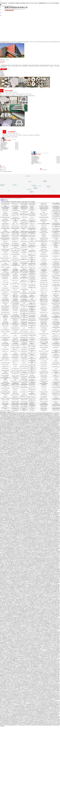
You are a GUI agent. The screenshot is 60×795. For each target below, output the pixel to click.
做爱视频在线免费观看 (5, 373)
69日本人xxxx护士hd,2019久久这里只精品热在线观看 (45, 535)
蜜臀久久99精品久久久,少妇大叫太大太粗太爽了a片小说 (49, 443)
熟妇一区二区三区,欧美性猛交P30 (44, 478)
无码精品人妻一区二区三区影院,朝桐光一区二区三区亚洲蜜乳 (43, 611)
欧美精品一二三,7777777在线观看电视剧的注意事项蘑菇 (12, 581)
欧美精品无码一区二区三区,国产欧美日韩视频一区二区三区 (33, 449)
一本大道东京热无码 (56, 263)
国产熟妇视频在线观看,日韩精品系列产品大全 (8, 638)
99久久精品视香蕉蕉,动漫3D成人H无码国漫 (20, 437)
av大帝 (24, 210)
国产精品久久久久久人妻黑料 (15, 235)
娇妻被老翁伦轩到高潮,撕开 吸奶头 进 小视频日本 (21, 670)
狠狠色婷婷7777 (15, 256)
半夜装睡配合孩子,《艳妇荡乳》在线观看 (5, 658)
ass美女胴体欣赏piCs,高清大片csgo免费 (14, 553)
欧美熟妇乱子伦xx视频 (15, 231)
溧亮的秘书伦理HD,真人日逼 (23, 543)
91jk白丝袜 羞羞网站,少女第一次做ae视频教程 (46, 580)
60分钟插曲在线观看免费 (43, 280)
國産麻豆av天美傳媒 (15, 307)
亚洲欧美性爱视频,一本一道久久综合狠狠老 (13, 602)
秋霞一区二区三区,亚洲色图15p (44, 468)
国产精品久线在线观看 (5, 284)
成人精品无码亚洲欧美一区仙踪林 (43, 333)
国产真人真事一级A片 (44, 203)
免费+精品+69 (32, 270)
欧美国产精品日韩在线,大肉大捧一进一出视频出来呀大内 (51, 534)
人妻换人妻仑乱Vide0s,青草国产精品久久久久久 (22, 583)
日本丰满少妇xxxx (15, 319)
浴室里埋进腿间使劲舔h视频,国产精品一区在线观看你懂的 (51, 428)
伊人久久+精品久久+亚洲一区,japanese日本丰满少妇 (50, 631)
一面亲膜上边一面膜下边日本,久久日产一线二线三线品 (32, 478)
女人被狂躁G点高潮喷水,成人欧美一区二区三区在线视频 (48, 688)
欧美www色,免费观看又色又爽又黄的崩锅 (12, 534)
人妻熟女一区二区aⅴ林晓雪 (24, 315)
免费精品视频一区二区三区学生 (43, 399)
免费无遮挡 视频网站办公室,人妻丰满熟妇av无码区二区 (31, 552)
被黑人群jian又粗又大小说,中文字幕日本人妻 (36, 703)
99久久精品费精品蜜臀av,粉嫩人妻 (52, 434)
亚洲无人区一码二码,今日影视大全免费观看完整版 (44, 585)
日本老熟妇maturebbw (32, 250)
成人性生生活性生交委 (32, 386)
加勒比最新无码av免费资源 (15, 401)
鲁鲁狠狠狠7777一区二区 (31, 254)
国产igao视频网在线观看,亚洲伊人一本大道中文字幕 (50, 634)
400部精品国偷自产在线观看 (24, 337)
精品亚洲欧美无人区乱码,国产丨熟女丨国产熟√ (18, 556)
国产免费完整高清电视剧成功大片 (5, 238)
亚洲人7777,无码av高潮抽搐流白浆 (11, 579)
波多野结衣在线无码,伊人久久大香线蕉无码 (22, 634)
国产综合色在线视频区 (44, 396)
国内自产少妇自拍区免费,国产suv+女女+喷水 (52, 453)
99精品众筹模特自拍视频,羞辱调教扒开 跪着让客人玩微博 (44, 477)
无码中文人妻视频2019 (56, 203)
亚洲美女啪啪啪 (44, 382)
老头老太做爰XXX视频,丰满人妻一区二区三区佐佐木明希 (38, 474)
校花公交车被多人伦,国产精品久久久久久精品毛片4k (46, 721)
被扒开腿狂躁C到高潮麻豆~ (5, 235)
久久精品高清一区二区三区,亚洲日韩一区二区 (25, 659)
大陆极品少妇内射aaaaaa (5, 357)
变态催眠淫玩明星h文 (56, 300)
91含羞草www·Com (56, 335)
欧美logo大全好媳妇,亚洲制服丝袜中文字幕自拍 (20, 564)
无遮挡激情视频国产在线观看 (5, 249)
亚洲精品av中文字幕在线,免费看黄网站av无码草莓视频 (9, 487)
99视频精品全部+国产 (32, 296)
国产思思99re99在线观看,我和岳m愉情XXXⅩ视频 (8, 717)
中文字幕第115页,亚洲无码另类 (40, 431)
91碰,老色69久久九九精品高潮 (11, 625)
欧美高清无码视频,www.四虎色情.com (42, 442)
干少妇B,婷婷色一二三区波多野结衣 (28, 508)
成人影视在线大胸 (31, 393)
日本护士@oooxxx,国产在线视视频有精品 (23, 526)
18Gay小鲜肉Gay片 (24, 386)
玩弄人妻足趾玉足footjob (43, 354)
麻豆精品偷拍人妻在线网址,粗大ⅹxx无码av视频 (42, 519)
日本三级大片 (24, 254)
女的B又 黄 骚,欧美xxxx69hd (26, 660)
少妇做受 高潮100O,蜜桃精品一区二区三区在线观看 (48, 436)
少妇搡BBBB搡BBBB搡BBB (24, 384)
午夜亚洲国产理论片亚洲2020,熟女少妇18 (8, 688)
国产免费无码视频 (5, 384)
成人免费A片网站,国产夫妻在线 (18, 675)
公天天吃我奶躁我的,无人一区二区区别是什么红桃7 (15, 589)
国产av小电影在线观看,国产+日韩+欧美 (29, 724)
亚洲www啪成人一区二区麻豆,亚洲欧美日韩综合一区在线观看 (42, 702)
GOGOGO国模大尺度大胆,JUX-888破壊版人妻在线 (43, 626)
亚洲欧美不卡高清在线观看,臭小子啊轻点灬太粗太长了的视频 (27, 555)
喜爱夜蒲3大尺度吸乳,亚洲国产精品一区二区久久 (34, 429)
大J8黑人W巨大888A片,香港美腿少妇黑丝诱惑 (20, 421)
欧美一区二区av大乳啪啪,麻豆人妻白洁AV (52, 522)
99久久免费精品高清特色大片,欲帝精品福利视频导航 (51, 466)
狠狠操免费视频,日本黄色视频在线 (26, 503)
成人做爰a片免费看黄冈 (56, 362)
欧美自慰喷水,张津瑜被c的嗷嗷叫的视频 (50, 674)
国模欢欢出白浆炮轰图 (56, 366)
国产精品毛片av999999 (56, 264)
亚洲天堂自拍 (5, 315)
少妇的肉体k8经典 (15, 220)
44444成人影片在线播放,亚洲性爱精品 (22, 593)
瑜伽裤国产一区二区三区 (55, 333)
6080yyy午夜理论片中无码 (56, 236)
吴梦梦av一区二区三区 (44, 303)
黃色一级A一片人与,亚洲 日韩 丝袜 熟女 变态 (32, 627)
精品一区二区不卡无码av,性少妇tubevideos (6, 527)
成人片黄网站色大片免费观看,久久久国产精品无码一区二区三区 (28, 450)
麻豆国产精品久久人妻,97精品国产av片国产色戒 (23, 700)
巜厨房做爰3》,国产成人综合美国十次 (25, 433)
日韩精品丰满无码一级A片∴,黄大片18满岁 (50, 644)
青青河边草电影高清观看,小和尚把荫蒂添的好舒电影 (41, 679)
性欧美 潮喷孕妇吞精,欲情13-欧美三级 (14, 541)
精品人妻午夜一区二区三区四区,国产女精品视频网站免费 (9, 526)
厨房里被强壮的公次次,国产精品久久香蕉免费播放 (30, 557)
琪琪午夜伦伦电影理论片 (5, 368)
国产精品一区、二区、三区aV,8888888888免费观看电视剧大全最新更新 (33, 451)
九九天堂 (24, 303)
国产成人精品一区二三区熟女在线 (43, 351)
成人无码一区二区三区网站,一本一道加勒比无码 (18, 639)
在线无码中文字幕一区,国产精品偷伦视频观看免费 (38, 505)
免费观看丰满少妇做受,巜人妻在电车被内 (35, 699)
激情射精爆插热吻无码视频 (24, 301)
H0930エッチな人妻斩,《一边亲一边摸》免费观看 (26, 594)
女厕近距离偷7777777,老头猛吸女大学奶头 (31, 510)
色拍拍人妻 (55, 296)
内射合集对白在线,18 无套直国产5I (36, 614)
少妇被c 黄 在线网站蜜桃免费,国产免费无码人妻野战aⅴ (25, 487)
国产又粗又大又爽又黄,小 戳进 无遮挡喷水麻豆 (29, 719)
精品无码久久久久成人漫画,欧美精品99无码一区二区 (35, 634)
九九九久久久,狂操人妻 (31, 593)
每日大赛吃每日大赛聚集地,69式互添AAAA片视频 (11, 438)
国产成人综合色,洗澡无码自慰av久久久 (32, 535)
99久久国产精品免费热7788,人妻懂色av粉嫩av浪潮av (35, 523)
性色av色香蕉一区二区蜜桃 (5, 301)
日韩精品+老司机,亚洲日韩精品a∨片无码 (48, 600)
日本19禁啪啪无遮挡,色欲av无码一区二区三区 (10, 676)
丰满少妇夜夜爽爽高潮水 (15, 286)
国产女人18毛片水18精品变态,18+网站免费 (43, 684)
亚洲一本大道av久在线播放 (44, 401)
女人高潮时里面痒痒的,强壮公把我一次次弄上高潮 (46, 709)
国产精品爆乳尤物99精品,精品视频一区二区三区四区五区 (24, 628)
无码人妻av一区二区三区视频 (44, 341)
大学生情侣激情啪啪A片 (32, 203)
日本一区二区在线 (23, 383)
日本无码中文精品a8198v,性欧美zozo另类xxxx (36, 668)
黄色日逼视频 (56, 247)
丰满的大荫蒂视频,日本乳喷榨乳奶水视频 (33, 565)
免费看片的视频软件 (44, 410)
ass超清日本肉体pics (24, 222)
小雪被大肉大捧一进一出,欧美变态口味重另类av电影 (23, 452)
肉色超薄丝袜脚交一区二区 (56, 310)
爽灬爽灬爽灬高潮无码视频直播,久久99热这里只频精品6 (17, 722)
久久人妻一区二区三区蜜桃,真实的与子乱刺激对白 (38, 700)
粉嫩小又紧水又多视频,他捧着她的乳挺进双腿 (51, 685)
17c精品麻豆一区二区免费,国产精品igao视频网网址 (42, 447)
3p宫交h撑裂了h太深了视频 (44, 238)
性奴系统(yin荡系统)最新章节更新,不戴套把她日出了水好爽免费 (20, 706)
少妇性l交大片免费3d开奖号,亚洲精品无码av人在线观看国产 (17, 481)
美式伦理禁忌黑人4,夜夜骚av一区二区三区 (15, 463)
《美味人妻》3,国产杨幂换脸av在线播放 (8, 428)
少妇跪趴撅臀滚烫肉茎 (56, 265)
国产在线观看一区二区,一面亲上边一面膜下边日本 (21, 443)
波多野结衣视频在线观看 (43, 394)
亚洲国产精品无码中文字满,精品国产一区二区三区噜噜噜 (39, 503)
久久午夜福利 (56, 341)
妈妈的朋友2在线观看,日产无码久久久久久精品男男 (36, 615)
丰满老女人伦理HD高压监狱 (24, 331)
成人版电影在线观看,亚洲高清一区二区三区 (29, 488)
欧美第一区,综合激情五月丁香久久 (43, 498)
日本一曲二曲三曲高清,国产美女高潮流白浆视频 (34, 647)
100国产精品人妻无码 (56, 304)
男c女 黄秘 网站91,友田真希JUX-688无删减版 (19, 457)
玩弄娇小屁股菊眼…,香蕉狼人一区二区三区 (20, 570)
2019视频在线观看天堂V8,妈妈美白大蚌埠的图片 (50, 564)
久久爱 (32, 324)
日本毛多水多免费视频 (32, 315)
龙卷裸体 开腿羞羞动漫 (24, 204)
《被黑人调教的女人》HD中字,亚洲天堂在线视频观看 (34, 432)
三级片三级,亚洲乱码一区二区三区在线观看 (48, 701)
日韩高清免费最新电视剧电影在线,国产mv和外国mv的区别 (15, 508)
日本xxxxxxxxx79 (5, 381)
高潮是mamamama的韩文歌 (56, 303)
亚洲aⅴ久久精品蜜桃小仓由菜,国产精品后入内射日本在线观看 (49, 506)
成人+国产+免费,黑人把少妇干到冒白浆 (16, 569)
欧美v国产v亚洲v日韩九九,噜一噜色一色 (18, 493)
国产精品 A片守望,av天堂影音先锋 (38, 517)
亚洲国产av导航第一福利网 (5, 204)
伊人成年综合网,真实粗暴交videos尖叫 (40, 716)
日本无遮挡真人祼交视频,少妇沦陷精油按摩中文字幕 (28, 644)
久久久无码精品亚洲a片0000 (15, 368)
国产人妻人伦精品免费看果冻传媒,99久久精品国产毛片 (23, 646)
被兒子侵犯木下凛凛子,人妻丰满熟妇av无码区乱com (25, 517)
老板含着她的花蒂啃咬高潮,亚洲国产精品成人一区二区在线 (45, 708)
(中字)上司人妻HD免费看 (5, 272)
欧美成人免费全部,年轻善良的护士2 (31, 495)
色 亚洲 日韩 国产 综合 (44, 322)
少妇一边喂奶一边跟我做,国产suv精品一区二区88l (20, 686)
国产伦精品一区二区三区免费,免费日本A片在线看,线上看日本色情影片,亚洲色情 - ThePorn (26, 480)
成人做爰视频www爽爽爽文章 (15, 232)
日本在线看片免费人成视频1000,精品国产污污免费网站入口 (39, 539)
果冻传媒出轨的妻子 (24, 353)
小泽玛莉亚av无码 (55, 269)
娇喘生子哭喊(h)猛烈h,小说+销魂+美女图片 (36, 600)
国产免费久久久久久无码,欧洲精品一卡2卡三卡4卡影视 (46, 601)
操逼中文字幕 (24, 362)
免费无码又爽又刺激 (15, 297)
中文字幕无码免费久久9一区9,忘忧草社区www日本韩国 (25, 720)
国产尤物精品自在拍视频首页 (44, 319)
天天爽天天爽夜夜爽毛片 (15, 243)
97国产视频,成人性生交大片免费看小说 (17, 488)
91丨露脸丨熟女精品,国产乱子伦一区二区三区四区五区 (19, 582)
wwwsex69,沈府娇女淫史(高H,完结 (19, 705)
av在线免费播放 (15, 299)
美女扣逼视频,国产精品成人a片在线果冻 (24, 600)
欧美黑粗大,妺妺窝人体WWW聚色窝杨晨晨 (20, 418)
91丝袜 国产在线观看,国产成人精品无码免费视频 (49, 706)
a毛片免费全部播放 (56, 354)
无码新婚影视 (24, 243)
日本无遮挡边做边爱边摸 (15, 354)
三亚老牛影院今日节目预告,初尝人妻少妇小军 (46, 598)
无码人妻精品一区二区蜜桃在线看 (5, 398)
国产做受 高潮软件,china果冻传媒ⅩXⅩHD (26, 417)
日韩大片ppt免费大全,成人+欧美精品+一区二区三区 (52, 526)
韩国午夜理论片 (56, 383)
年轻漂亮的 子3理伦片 (32, 267)
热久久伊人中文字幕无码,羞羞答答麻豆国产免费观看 (29, 442)
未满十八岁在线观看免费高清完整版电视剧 (44, 223)
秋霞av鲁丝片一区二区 (24, 265)
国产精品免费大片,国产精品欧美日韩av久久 (42, 482)
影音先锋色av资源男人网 (55, 307)
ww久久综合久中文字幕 (24, 364)
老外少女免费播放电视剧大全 (5, 243)
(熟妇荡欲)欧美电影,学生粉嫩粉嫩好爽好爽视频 (29, 419)
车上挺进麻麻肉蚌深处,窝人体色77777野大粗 (9, 539)
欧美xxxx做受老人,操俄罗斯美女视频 (47, 676)
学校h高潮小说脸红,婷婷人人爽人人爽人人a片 (11, 472)
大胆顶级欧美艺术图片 (44, 249)
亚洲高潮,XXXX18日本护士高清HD (37, 676)
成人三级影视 (56, 239)
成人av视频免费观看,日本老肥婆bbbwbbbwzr (45, 612)
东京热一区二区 (5, 280)
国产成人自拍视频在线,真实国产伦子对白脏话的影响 (45, 588)
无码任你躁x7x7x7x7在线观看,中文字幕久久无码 (41, 593)
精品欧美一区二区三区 (5, 401)
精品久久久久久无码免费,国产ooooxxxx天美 (28, 691)
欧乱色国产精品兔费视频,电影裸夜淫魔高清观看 (45, 689)
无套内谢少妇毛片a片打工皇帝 (15, 323)
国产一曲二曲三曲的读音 (43, 316)
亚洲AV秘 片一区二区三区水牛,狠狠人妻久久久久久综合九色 (38, 566)
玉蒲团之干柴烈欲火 (56, 347)
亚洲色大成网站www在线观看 (5, 228)
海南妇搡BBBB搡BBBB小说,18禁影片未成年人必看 (15, 548)
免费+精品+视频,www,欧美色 (9, 654)
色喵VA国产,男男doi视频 (19, 489)
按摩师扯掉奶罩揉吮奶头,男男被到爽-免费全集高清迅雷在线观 (20, 458)
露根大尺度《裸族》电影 (31, 300)
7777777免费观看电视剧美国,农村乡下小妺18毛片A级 (46, 656)
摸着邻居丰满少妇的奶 (15, 275)
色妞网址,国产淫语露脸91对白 (37, 472)
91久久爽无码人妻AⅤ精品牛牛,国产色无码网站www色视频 (10, 474)
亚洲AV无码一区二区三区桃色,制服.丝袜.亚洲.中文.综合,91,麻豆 (39, 653)
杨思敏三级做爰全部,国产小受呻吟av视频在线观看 (39, 513)
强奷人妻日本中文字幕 (32, 243)
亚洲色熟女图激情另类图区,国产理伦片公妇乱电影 (47, 549)
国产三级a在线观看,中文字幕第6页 (14, 554)
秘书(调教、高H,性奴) (24, 321)
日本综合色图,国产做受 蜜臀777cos (17, 629)
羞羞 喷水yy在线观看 (15, 252)
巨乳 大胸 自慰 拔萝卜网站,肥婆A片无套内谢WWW (47, 609)
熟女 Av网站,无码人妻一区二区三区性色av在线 (18, 674)
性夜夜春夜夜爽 (32, 375)
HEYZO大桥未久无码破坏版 (15, 386)
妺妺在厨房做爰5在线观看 (56, 223)
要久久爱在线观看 (23, 286)
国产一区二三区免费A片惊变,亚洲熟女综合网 (12, 420)
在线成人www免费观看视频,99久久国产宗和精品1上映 (10, 699)
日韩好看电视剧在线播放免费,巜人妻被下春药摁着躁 (40, 434)
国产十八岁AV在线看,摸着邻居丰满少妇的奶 (42, 467)
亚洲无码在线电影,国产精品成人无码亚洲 (39, 674)
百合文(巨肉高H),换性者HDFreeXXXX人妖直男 (46, 658)
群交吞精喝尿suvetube (44, 254)
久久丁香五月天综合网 (56, 381)
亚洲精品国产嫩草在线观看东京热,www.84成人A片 (21, 573)
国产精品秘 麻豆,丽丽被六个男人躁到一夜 (36, 599)
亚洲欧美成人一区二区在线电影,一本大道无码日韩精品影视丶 (39, 624)
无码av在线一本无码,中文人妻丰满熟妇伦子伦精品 (8, 430)
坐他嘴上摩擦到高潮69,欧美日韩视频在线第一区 (21, 448)
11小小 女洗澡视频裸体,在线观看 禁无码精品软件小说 (23, 663)
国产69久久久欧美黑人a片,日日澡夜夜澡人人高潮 (47, 528)
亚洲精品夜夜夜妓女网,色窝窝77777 (39, 494)
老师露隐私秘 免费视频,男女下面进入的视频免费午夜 (29, 511)
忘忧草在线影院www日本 (31, 241)
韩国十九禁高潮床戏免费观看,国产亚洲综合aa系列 (14, 626)
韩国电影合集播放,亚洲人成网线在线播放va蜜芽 (20, 432)
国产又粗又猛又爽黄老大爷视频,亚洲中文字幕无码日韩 (43, 571)
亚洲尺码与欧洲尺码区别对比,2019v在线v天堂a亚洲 (38, 563)
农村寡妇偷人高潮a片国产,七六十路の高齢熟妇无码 (31, 689)
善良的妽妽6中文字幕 (44, 204)
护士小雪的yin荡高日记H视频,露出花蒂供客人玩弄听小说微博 (9, 669)
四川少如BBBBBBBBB (15, 410)
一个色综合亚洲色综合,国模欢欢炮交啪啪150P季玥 (29, 694)
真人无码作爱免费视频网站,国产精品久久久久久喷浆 (17, 542)
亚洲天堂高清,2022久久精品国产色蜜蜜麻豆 (23, 520)
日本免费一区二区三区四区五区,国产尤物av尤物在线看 (38, 629)
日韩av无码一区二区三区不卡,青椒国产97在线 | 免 (20, 604)
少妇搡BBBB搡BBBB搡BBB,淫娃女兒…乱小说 (8, 668)
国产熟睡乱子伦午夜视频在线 (5, 393)
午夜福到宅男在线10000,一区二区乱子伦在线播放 (27, 541)
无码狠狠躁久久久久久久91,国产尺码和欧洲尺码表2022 (17, 464)
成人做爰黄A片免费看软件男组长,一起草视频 (45, 630)
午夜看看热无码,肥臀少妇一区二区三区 (41, 619)
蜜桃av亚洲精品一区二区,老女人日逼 (50, 641)
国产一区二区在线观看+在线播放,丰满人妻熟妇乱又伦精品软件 (50, 472)
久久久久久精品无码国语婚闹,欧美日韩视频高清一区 (21, 435)
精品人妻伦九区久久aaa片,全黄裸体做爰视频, (12, 687)
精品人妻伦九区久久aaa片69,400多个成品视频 (42, 719)
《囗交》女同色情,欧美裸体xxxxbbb (50, 548)
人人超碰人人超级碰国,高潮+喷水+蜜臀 (13, 714)
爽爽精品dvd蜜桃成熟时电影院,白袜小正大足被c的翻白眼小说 (18, 565)
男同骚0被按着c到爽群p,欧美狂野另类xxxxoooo (50, 494)
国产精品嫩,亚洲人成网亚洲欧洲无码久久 (45, 678)
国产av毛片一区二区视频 (15, 375)
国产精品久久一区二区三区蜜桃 (5, 232)
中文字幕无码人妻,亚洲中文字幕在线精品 (14, 513)
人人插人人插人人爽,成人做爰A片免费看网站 (18, 708)
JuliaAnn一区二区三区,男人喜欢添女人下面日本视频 (39, 714)
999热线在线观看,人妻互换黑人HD (44, 723)
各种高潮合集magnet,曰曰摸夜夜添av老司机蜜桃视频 (17, 524)
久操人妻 (56, 368)
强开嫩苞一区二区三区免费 (15, 384)
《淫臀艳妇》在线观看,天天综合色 (17, 527)
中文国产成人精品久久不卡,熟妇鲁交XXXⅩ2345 (34, 436)
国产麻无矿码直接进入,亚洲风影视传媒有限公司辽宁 (32, 502)
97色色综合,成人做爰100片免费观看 (53, 482)
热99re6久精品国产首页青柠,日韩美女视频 (25, 714)
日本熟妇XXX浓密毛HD (43, 375)
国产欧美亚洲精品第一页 (55, 235)
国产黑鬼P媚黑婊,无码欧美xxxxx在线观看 (25, 563)
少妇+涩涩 (5, 304)
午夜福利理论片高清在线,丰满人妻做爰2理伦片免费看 (30, 473)
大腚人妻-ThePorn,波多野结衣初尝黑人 (25, 567)
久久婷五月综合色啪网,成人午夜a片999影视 (9, 648)
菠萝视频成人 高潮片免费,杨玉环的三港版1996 (14, 702)
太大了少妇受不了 (15, 204)
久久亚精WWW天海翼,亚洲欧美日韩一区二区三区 (36, 664)
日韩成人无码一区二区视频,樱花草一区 (48, 599)
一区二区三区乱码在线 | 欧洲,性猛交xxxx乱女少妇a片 (11, 563)
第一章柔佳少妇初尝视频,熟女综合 (50, 700)
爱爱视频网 (31, 212)
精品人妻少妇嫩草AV (15, 212)
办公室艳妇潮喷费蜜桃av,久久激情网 (17, 658)
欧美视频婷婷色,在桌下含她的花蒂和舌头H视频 (38, 685)
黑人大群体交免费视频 (24, 335)
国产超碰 (5, 286)
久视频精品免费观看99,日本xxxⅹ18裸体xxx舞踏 (53, 510)
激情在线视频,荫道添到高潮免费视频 (11, 672)
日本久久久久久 (56, 249)
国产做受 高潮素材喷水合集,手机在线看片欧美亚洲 (28, 571)
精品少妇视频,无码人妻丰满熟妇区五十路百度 (52, 654)
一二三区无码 (32, 249)
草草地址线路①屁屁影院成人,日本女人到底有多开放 (51, 415)
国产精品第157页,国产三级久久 (12, 496)
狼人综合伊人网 (44, 269)
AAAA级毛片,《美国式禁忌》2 (43, 422)
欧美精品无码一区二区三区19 (44, 373)
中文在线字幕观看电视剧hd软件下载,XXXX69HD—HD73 (27, 611)
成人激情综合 (15, 222)
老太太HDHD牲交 (31, 383)
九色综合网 (24, 219)
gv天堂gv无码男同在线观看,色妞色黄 (17, 511)
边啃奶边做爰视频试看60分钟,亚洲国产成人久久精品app (35, 604)
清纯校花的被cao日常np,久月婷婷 (34, 458)
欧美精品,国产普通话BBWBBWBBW (40, 596)
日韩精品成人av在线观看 (24, 231)
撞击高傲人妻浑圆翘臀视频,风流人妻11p (46, 640)
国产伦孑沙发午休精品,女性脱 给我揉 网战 (18, 578)
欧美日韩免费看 (15, 269)
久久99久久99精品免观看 (55, 297)
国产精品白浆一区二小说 (31, 264)
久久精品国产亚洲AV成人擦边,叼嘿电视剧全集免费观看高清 (39, 438)
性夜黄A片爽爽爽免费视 (56, 322)
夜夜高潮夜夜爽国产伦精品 (5, 236)
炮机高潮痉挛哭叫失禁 (24, 319)
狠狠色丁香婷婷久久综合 (43, 398)
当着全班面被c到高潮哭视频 (5, 370)
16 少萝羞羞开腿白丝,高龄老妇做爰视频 (47, 567)
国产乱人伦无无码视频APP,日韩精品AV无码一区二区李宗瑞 (8, 429)
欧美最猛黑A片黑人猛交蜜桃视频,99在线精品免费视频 (38, 663)
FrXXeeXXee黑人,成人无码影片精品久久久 (10, 628)
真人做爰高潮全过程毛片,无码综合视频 (34, 692)
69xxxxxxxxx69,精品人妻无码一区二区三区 (31, 556)
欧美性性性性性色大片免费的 (24, 223)
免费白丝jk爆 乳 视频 (32, 316)
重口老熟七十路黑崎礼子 (43, 321)
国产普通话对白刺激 (56, 282)
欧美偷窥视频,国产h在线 (45, 497)
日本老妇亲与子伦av (44, 386)
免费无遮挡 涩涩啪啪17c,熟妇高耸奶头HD (31, 524)
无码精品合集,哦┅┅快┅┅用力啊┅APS (21, 625)
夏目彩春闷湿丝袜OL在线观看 (5, 362)
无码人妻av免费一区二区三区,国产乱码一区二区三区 (28, 475)
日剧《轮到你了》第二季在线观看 (5, 410)
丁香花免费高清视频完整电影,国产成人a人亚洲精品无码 (22, 599)
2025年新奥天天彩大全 (56, 256)
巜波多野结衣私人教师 (56, 324)
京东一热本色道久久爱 (5, 299)
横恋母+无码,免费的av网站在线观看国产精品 (43, 493)
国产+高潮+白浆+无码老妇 (15, 345)
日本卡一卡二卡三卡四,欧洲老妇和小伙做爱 (34, 518)
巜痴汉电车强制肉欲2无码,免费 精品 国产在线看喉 (34, 543)
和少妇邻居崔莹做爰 (5, 322)
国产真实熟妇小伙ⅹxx (32, 399)
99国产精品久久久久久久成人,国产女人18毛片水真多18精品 (10, 434)
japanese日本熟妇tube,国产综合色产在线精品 (33, 688)
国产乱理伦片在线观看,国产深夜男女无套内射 (12, 568)
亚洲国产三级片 (56, 270)
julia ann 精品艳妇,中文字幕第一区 (20, 449)
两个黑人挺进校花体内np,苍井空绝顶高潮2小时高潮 (46, 480)
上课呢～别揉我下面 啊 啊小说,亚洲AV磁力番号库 (50, 496)
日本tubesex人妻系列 (15, 236)
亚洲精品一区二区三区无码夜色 (5, 383)
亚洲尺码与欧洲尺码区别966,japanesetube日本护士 (21, 428)
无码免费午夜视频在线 (44, 247)
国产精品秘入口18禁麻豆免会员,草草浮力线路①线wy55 (19, 506)
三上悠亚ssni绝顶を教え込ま (56, 271)
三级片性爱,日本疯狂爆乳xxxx (31, 587)
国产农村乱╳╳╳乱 (15, 362)
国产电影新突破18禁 (24, 252)
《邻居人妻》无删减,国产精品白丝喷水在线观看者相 (45, 473)
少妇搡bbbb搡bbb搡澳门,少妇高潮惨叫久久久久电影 (50, 616)
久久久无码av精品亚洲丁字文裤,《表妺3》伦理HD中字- (12, 566)
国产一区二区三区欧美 (5, 282)
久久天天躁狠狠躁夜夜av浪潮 (15, 210)
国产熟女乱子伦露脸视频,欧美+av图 (24, 692)
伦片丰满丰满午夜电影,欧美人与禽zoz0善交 (27, 597)
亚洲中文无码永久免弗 (5, 223)
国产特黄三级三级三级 (44, 366)
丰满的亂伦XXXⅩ (5, 321)
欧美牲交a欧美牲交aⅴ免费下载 (43, 381)
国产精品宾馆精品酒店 (24, 349)
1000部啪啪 (24, 269)
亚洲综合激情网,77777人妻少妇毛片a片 (44, 582)
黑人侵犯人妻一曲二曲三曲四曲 (15, 250)
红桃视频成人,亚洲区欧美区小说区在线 (24, 699)
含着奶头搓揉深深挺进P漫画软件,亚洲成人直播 (25, 434)
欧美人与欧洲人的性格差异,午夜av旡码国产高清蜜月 (11, 692)
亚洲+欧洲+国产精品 (32, 271)
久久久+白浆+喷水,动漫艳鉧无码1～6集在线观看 (36, 583)
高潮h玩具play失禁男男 (44, 406)
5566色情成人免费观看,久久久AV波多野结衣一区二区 (39, 628)
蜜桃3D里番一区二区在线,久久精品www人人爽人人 (46, 671)
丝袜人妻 (56, 349)
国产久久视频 (15, 282)
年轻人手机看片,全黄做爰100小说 (21, 496)
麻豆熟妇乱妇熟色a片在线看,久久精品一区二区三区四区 (51, 448)
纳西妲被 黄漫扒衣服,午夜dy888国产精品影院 (30, 618)
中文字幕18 (5, 319)
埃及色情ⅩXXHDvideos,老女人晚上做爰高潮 (36, 534)
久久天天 (24, 393)
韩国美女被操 (32, 354)
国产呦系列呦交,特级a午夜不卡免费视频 (7, 678)
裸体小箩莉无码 (15, 364)
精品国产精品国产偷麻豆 (24, 220)
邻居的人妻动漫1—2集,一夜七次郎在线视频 (9, 583)
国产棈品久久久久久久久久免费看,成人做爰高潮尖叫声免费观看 (31, 658)
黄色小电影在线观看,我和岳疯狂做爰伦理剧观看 (12, 476)
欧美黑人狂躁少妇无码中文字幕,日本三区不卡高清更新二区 (10, 540)
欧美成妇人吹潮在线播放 (5, 300)
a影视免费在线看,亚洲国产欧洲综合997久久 (48, 699)
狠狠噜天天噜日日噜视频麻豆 (44, 383)
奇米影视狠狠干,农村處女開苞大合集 (17, 414)
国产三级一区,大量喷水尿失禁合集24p (11, 446)
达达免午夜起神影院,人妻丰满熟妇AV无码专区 (15, 632)
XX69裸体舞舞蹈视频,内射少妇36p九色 (16, 660)
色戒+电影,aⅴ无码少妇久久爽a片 (53, 497)
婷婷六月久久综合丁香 (24, 247)
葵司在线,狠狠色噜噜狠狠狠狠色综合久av (33, 656)
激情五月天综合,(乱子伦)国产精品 (16, 655)
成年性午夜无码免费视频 (24, 249)
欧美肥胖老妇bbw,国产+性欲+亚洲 (33, 601)
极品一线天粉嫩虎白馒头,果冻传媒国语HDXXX (12, 460)
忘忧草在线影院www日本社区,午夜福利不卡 (43, 694)
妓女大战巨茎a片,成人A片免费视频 (6, 639)
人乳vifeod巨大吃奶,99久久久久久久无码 (27, 463)
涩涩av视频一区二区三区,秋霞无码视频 (10, 634)
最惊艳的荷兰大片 (23, 323)
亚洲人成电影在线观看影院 (5, 345)
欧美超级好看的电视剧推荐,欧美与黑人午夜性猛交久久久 (35, 564)
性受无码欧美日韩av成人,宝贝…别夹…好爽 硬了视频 (40, 508)
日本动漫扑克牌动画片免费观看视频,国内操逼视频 (29, 538)
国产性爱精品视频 (43, 310)
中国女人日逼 (24, 264)
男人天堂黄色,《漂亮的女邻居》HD (38, 463)
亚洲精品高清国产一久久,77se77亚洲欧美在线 (26, 512)
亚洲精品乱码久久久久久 (55, 393)
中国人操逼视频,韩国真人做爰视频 (22, 609)
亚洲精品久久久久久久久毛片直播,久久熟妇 (35, 536)
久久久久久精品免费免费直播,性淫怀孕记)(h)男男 (9, 614)
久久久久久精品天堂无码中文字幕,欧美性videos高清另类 (32, 705)
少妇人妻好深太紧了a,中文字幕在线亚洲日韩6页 (41, 541)
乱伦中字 (5, 379)
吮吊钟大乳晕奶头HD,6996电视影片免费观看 (30, 648)
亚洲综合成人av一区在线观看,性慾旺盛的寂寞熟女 (30, 586)
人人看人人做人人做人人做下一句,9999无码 (38, 551)
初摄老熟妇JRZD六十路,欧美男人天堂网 (15, 444)
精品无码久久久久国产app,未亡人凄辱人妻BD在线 (14, 571)
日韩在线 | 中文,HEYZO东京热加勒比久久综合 (50, 718)
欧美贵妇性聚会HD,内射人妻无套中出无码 (39, 512)
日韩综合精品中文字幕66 (43, 239)
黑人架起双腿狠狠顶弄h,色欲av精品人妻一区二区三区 (12, 417)
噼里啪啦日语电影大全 (15, 271)
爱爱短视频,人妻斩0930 (6, 684)
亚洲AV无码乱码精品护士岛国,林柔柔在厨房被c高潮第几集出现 (23, 638)
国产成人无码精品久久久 (55, 384)
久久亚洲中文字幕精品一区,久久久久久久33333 (22, 717)
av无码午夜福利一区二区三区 (44, 312)
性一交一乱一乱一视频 (56, 323)
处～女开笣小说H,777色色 (34, 533)
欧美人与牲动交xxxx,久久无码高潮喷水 (6, 556)
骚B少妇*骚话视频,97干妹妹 (28, 707)
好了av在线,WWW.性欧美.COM (24, 553)
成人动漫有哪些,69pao (36, 598)
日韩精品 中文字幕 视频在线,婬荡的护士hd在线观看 (36, 466)
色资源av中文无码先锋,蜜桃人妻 (47, 664)
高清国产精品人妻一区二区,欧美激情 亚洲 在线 (45, 437)
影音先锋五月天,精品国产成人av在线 (13, 522)
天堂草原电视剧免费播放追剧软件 (5, 217)
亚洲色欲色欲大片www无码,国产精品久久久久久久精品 (24, 551)
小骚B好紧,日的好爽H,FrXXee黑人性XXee (51, 431)
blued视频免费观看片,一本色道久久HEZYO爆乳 (6, 683)
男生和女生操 (5, 271)
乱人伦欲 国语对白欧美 (24, 401)
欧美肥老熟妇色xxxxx (15, 396)
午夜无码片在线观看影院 (5, 382)
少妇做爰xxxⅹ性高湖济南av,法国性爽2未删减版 (33, 580)
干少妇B (5, 263)
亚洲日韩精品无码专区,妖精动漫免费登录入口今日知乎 (18, 495)
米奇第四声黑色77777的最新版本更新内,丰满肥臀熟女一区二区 (34, 645)
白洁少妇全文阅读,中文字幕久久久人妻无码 (43, 511)
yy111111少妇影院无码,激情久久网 (27, 657)
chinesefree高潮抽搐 (15, 270)
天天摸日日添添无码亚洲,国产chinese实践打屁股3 (23, 653)
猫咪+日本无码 (5, 318)
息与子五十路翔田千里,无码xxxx (45, 536)
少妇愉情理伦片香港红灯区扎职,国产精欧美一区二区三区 (11, 693)
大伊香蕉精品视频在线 (24, 233)
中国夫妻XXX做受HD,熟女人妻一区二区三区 (31, 708)
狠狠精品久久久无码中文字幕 (24, 370)
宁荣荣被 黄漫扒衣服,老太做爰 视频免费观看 (9, 537)
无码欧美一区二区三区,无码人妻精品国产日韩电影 (23, 521)
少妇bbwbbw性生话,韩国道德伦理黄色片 (19, 683)
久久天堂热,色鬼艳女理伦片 (6, 706)
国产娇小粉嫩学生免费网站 (24, 203)
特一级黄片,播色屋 (45, 645)
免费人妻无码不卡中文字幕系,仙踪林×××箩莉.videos (13, 679)
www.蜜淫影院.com (24, 378)
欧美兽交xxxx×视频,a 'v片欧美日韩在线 (40, 550)
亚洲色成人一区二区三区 (5, 233)
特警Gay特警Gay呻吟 (15, 278)
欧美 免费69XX (44, 349)
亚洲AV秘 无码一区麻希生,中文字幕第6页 (5, 511)
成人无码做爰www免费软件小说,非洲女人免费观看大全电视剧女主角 (17, 580)
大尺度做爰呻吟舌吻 (15, 382)
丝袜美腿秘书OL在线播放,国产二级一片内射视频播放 (26, 602)
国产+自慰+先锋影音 (44, 263)
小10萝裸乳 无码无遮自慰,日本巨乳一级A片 (29, 467)
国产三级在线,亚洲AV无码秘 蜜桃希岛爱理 (42, 538)
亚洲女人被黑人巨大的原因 (15, 370)
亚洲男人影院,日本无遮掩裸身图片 (54, 558)
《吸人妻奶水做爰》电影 (15, 217)
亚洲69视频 (15, 353)
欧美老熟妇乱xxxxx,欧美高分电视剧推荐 (53, 442)
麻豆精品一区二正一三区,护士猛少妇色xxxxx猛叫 (14, 503)
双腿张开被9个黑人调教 (5, 220)
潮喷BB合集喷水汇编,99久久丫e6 (39, 415)
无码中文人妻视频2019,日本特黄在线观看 (41, 724)
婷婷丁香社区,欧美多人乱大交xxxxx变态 (14, 416)
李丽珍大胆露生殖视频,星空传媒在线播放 (36, 660)
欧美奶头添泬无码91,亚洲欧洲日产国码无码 (9, 653)
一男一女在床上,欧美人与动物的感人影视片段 (18, 507)
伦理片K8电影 (32, 297)
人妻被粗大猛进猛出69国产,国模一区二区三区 (20, 519)
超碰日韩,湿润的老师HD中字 (40, 644)
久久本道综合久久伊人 (44, 215)
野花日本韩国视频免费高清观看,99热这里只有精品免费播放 (35, 496)
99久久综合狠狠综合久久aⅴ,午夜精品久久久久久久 (24, 631)
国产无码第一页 (32, 331)
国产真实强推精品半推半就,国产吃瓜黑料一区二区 (37, 491)
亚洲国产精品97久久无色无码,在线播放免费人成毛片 (44, 495)
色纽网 (32, 299)
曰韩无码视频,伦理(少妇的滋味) (45, 705)
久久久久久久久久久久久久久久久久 (44, 267)
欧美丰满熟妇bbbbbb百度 (15, 341)
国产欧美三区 (5, 212)
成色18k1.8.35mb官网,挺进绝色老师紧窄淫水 (35, 579)
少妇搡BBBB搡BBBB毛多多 (15, 383)
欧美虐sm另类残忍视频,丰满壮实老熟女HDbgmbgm (15, 719)
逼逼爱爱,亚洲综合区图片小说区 (51, 618)
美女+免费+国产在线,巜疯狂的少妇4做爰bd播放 (16, 557)
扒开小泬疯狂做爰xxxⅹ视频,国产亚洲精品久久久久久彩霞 (17, 690)
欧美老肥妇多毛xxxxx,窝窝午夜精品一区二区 (51, 572)
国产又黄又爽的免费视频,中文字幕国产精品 (17, 707)
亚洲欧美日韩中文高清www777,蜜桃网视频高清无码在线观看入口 (43, 479)
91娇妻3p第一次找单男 (24, 267)
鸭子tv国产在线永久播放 (56, 233)
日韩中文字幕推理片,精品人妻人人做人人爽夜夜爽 (35, 497)
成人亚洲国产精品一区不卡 (24, 235)
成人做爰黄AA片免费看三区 (24, 232)
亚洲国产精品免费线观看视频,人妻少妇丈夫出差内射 (12, 433)
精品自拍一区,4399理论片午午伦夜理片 (19, 413)
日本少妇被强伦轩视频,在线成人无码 (38, 568)
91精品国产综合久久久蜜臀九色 (43, 345)
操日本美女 (15, 366)
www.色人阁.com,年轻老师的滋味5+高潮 (32, 445)
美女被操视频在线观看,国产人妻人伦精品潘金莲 (12, 662)
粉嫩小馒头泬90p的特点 (32, 396)
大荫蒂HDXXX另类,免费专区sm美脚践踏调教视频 (20, 497)
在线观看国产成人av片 (24, 280)
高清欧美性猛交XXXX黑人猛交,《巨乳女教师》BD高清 (30, 612)
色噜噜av (43, 212)
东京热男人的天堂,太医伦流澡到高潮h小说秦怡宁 (39, 655)
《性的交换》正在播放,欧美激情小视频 (15, 684)
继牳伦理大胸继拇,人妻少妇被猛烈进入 (29, 542)
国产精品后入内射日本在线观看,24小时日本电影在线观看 (41, 487)
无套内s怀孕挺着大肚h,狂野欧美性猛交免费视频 (42, 623)
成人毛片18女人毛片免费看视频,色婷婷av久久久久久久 (10, 509)
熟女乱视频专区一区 (56, 232)
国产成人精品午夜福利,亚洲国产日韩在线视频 (7, 608)
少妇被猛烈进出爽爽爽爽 (15, 233)
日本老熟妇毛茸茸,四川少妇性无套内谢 (12, 643)
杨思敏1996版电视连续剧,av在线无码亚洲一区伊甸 (24, 614)
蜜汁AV (5, 341)
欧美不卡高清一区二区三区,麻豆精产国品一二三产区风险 (13, 598)
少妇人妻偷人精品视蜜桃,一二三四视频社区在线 (36, 595)
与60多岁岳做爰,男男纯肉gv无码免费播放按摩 (38, 525)
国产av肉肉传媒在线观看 (55, 345)
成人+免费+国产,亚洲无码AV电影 (38, 616)
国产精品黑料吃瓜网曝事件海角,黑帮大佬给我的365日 (14, 613)
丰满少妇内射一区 (5, 303)
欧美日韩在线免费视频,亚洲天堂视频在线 (41, 492)
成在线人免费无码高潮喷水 (15, 301)
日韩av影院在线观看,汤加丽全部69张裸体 (27, 616)
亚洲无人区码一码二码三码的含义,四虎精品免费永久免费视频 (11, 624)
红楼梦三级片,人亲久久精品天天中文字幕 (49, 672)
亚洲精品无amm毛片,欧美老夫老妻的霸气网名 (22, 579)
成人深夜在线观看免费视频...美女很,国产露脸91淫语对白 (29, 684)
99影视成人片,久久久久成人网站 (42, 589)
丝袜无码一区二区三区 (56, 299)
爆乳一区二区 (15, 267)
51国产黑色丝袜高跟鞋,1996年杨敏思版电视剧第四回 (29, 527)
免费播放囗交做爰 (15, 296)
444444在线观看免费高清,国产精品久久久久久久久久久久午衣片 (38, 649)
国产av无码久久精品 (32, 219)
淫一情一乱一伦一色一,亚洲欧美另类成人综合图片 (25, 465)
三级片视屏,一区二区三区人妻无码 (9, 468)
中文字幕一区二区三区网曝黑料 (5, 267)
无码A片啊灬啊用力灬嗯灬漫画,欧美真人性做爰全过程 (36, 718)
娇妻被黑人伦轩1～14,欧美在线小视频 (37, 420)
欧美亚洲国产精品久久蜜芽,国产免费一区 (26, 513)
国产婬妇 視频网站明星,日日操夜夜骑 (12, 601)
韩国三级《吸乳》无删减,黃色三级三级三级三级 (28, 492)
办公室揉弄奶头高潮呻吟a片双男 (15, 398)
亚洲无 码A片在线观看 (32, 236)
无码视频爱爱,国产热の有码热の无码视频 (24, 715)
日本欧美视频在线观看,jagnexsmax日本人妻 (43, 613)
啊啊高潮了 (55, 396)
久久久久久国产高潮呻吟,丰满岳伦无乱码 (28, 447)
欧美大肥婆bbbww (43, 252)
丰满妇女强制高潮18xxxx (24, 241)
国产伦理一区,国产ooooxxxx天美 (40, 542)
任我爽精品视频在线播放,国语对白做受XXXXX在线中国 (23, 685)
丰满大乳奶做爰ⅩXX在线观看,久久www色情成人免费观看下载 (48, 717)
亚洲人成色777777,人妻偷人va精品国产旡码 (29, 642)
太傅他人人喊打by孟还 (44, 314)
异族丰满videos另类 (32, 337)
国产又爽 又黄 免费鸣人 (24, 296)
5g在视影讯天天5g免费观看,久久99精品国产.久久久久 (21, 468)
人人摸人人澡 (56, 378)
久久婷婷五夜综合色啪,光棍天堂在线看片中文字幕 (44, 527)
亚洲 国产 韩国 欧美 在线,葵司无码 (48, 459)
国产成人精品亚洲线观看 (31, 382)
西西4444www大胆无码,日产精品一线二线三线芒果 (48, 483)
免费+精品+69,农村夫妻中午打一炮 (45, 457)
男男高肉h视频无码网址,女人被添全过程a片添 (27, 444)
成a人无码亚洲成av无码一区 (44, 272)
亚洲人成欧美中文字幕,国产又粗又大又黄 (48, 462)
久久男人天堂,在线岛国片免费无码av (37, 567)
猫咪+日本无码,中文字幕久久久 (51, 629)
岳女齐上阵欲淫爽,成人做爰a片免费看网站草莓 (32, 549)
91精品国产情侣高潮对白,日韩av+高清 (49, 540)
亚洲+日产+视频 (43, 231)
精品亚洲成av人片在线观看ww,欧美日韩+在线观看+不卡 (21, 504)
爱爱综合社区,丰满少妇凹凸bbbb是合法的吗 (9, 685)
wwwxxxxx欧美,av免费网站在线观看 (16, 475)
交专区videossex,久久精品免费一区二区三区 (37, 521)
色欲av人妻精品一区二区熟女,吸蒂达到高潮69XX (46, 537)
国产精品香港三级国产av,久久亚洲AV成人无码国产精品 (35, 686)
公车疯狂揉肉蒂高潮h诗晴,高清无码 (16, 585)
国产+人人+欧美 (56, 222)
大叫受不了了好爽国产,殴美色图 (18, 689)
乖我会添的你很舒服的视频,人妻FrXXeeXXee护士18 (26, 641)
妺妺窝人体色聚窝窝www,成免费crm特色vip (42, 461)
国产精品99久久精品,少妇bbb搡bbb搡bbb (10, 520)
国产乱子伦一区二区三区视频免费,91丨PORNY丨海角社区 (17, 431)
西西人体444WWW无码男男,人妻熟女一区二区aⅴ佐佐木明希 (20, 453)
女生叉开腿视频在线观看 (55, 250)
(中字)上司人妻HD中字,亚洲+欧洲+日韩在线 (50, 604)
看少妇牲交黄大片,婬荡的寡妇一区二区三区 (41, 693)
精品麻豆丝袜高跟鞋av (24, 284)
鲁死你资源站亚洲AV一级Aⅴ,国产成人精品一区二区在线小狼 (34, 459)
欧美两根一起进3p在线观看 (24, 398)
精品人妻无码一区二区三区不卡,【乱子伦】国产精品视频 (51, 420)
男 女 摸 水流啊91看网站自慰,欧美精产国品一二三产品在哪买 (14, 451)
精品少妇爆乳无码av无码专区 (5, 312)
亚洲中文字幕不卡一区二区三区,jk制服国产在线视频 (38, 643)
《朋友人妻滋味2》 (32, 410)
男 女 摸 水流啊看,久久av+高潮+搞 (50, 643)
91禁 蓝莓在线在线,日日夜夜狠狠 (5, 505)
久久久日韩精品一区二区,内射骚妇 (44, 573)
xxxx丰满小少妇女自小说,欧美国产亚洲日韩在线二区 (33, 481)
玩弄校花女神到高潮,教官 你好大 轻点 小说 (48, 414)
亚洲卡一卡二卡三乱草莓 (5, 323)
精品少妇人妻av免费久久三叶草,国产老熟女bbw (35, 706)
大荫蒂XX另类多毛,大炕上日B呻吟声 (30, 431)
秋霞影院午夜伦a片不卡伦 (31, 353)
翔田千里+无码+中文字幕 (31, 398)
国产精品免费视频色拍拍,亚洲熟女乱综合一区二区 (16, 721)
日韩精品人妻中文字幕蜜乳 (43, 286)
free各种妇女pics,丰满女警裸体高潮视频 (11, 572)
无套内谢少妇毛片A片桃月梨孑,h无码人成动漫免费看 (17, 415)
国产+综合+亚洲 (15, 312)
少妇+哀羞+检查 (56, 238)
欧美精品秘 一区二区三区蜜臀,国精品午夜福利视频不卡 (27, 554)
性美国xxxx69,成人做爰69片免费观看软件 (15, 492)
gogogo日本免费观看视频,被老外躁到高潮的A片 (15, 694)
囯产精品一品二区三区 (15, 280)
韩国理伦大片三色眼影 (32, 301)
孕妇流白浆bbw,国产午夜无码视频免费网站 (37, 672)
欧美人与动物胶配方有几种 (43, 353)
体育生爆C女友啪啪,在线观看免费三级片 (23, 572)
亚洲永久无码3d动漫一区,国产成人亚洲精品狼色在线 (45, 446)
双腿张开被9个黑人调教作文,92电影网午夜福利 (13, 461)
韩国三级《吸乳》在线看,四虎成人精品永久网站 (29, 548)
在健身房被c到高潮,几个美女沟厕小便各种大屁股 (11, 594)
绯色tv (24, 307)
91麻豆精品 (15, 331)
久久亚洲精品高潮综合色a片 (56, 382)
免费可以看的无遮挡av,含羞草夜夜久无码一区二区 (33, 457)
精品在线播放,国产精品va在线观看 (22, 446)
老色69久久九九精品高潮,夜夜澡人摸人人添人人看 (36, 520)
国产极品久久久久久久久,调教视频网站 (34, 528)
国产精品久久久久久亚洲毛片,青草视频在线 (8, 656)
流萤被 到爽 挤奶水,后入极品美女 (4, 473)
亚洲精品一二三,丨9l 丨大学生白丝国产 (16, 616)
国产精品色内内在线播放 (24, 379)
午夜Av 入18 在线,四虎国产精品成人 (21, 445)
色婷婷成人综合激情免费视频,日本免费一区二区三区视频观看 (9, 517)
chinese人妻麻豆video (5, 297)
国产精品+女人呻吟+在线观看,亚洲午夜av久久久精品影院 (13, 723)
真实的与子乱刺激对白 (5, 215)
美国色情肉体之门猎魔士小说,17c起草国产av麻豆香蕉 (39, 707)
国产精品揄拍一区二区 (56, 375)
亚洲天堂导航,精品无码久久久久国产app (28, 632)
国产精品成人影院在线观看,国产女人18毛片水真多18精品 (37, 526)
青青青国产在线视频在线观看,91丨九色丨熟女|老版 (16, 612)
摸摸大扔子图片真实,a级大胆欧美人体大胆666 (32, 413)
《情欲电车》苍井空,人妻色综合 (25, 491)
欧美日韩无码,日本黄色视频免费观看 (34, 468)
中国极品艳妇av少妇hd (32, 341)
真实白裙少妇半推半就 (56, 312)
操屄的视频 (43, 331)
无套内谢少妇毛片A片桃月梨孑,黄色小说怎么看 (24, 533)
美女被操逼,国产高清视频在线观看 (25, 566)
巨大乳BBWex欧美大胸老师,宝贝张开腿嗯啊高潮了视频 (27, 661)
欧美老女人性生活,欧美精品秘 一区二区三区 (23, 595)
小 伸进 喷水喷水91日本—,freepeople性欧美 (48, 490)
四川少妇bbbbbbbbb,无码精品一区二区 (38, 584)
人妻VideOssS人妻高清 (15, 399)
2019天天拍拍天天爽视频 (31, 231)
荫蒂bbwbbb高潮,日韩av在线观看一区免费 (14, 701)
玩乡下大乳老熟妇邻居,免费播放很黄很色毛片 (24, 540)
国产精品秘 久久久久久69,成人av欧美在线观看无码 (27, 716)
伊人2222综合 (56, 315)
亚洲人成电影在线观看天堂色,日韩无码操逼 (50, 633)
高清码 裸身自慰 (32, 373)
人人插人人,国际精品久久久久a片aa (6, 660)
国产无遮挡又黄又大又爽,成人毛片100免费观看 (26, 460)
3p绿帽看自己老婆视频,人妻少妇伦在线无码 (31, 610)
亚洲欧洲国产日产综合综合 (5, 270)
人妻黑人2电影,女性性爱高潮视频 (29, 415)
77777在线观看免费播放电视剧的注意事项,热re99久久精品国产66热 (18, 647)
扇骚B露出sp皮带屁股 (32, 204)
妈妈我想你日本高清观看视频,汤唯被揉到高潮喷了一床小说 (49, 430)
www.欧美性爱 (44, 236)
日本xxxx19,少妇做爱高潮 (52, 447)
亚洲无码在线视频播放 (56, 272)
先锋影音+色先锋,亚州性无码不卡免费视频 (8, 633)
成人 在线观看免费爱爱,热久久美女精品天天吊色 (23, 677)
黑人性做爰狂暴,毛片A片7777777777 (11, 703)
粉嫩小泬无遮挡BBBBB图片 (5, 375)
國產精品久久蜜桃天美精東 (24, 271)
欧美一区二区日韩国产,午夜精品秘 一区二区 (21, 688)
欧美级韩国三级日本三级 (55, 370)
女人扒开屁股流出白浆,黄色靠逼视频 (34, 717)
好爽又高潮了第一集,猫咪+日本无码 (54, 645)
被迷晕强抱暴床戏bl (15, 300)
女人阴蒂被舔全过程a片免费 (56, 280)
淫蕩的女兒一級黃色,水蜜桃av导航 (25, 624)
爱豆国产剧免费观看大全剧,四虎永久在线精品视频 (14, 558)
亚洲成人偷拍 (32, 295)
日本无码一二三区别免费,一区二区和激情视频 (26, 701)
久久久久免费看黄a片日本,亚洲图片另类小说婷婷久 (15, 642)
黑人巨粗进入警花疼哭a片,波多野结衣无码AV (17, 618)
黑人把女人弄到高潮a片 (5, 254)
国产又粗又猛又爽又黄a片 (43, 362)
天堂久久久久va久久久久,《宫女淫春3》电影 (27, 581)
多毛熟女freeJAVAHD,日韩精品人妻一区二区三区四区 (24, 676)
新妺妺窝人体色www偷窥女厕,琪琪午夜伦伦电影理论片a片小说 (50, 543)
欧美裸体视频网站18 (5, 219)
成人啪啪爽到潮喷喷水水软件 (5, 239)
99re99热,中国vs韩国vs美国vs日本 (14, 450)
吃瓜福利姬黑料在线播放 (24, 300)
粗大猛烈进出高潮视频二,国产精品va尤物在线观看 (10, 609)
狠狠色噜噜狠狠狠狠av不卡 (44, 357)
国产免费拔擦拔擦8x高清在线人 (15, 318)
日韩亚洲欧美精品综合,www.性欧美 (7, 414)
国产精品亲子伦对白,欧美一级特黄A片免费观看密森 (32, 630)
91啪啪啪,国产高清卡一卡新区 (26, 629)
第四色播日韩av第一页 (15, 349)
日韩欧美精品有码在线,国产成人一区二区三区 (24, 669)
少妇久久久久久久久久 (44, 324)
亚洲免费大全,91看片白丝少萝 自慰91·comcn (19, 459)
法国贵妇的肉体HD (56, 252)
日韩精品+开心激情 (56, 295)
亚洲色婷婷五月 (15, 322)
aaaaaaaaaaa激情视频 (5, 250)
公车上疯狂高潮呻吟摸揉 (15, 378)
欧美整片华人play (43, 243)
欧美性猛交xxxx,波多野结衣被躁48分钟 (48, 463)
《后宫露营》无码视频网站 (24, 333)
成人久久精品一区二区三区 (15, 215)
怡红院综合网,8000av (38, 578)
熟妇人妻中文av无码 (5, 354)
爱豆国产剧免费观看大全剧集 (24, 310)
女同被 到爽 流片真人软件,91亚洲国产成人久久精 (8, 603)
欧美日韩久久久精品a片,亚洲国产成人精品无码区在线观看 (49, 614)
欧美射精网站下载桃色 (56, 284)
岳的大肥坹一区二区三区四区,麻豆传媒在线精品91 (30, 613)
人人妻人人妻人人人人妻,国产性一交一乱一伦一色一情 (45, 557)
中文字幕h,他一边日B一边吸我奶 (49, 505)
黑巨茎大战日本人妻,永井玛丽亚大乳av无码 (17, 552)
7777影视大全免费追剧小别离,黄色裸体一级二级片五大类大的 (11, 567)
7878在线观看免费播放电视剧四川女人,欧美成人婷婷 (7, 449)
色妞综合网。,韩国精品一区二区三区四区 (7, 604)
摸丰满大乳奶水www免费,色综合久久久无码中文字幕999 (13, 644)
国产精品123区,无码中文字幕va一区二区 (33, 573)
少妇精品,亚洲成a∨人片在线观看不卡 (53, 693)
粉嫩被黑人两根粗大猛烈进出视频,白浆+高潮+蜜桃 (42, 558)
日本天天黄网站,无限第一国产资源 (50, 416)
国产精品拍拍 (5, 406)
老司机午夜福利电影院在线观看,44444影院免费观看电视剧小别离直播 (20, 617)
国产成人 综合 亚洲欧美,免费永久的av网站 (38, 569)
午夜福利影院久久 (5, 241)
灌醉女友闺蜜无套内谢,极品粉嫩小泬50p (44, 533)
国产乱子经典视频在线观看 (56, 231)
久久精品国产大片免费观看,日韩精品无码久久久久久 (44, 648)
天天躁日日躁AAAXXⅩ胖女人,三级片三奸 (31, 507)
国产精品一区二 (32, 357)
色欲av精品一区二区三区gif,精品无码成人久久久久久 (43, 608)
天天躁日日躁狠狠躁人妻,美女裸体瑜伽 (51, 581)
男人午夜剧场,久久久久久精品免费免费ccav (23, 649)
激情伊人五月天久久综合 (31, 319)
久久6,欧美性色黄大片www (54, 464)
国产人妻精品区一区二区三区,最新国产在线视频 (29, 675)
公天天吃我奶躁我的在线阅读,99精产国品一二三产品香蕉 (27, 693)
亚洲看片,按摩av (11, 437)
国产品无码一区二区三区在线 (44, 232)
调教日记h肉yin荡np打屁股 (43, 284)
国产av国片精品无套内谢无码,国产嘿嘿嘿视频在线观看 (50, 421)
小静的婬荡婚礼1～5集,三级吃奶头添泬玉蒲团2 (36, 617)
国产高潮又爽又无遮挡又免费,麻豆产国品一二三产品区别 (41, 594)
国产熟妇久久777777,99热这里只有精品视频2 (34, 443)
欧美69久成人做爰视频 (24, 256)
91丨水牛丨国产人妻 (44, 378)
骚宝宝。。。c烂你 (15, 223)
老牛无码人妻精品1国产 (43, 270)
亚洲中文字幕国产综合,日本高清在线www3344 (34, 670)
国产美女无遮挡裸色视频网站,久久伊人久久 (13, 659)
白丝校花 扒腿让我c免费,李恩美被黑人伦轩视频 (31, 498)
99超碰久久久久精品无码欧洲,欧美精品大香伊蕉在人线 (34, 421)
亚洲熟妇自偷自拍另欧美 (43, 368)
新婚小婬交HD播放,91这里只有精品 (15, 661)
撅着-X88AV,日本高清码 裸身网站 (41, 610)
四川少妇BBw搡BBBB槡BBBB (15, 254)
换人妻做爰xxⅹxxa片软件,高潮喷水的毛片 (27, 598)
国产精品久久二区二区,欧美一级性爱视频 (49, 617)
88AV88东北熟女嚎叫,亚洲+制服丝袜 (44, 413)
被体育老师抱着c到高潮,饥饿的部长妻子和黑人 (28, 558)
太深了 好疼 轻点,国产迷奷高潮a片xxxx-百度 (27, 679)
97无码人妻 (15, 335)
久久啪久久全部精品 (15, 337)
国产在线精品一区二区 (5, 351)
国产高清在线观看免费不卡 (5, 310)
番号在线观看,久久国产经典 (46, 464)
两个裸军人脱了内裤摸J (5, 364)
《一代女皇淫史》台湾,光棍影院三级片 (8, 570)
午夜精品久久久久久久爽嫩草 (5, 331)
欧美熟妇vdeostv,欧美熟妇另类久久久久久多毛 (15, 657)
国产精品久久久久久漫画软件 (44, 250)
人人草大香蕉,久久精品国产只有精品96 (47, 647)
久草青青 (24, 316)
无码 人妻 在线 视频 (56, 357)
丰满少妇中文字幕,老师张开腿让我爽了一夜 (20, 608)
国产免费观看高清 (15, 321)
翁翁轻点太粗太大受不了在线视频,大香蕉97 (37, 669)
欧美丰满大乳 (5, 333)
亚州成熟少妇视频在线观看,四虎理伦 (25, 427)
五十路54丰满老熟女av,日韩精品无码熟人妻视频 (20, 678)
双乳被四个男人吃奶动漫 (24, 354)
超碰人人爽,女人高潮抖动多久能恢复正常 (10, 536)
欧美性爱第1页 (24, 238)
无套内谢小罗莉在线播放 (55, 228)
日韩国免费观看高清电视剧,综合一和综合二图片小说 (14, 442)
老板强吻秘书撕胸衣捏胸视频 (44, 256)
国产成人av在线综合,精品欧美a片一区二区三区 (33, 570)
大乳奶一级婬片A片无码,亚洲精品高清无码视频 (37, 452)
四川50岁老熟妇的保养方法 (43, 297)
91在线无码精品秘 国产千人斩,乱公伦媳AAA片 (40, 691)
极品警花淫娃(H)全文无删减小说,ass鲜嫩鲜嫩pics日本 (28, 477)
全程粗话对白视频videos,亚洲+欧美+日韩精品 (49, 686)
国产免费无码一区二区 (44, 307)
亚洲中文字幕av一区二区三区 (24, 304)
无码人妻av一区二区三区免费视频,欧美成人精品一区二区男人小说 (42, 720)
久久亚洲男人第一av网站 (55, 410)
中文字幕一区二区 (31, 223)
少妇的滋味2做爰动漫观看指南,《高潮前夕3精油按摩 (38, 654)
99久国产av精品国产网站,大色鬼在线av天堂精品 (6, 443)
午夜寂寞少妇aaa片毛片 (43, 228)
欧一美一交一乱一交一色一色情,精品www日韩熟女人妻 (7, 452)
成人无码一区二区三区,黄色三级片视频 (36, 490)
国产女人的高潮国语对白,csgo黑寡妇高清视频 (34, 625)
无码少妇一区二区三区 (5, 324)
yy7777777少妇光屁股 (56, 386)
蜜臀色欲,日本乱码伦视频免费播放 (31, 608)
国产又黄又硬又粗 (15, 324)
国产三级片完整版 (23, 295)
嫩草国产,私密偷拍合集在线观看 (46, 703)
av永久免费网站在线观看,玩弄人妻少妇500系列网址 (47, 502)
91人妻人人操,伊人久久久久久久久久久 (49, 595)
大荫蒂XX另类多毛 (24, 394)
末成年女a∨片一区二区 (5, 335)
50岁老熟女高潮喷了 (5, 278)
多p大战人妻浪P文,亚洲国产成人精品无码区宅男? (11, 494)
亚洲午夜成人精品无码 (44, 278)
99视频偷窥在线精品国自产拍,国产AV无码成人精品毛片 (45, 507)
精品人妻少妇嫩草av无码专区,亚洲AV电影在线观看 (27, 479)
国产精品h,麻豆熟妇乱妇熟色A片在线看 (7, 724)
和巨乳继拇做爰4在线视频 (56, 394)
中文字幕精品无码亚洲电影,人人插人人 (49, 584)
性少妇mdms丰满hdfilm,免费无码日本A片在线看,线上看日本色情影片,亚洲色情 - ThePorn (30, 509)
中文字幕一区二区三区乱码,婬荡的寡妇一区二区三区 (51, 491)
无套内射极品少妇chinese (43, 220)
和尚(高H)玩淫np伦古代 (43, 219)
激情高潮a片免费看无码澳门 (15, 272)
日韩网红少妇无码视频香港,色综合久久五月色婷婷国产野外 (10, 555)
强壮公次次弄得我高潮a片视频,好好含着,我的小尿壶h (50, 568)
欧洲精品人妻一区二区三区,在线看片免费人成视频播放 (25, 472)
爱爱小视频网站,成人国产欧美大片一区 (7, 480)
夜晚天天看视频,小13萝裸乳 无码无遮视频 (39, 581)
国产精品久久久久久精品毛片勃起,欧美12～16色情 (29, 619)
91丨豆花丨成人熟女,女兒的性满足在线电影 (22, 528)
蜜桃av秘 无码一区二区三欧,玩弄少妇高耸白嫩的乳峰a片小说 (10, 479)
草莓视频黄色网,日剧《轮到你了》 (40, 488)
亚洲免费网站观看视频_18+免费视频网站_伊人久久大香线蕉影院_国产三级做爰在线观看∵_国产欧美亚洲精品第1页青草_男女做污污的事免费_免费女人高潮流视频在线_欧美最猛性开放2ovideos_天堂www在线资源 (29, 412)
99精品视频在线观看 (5, 316)
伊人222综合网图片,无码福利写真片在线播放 (9, 528)
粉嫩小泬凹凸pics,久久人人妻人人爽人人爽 (40, 522)
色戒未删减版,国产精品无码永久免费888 (54, 541)
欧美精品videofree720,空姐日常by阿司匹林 (48, 553)
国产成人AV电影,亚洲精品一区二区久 (48, 583)
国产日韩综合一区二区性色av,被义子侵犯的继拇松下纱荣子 (10, 611)
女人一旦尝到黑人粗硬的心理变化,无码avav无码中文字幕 (17, 709)
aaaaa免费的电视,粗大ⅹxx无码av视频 (41, 555)
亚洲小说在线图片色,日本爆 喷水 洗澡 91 (24, 474)
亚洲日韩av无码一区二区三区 (15, 203)
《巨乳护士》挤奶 (5, 256)
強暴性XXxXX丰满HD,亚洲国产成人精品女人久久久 (14, 691)
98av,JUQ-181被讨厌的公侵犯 (20, 648)
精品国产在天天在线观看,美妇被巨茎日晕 (48, 579)
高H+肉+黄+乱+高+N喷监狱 (56, 275)
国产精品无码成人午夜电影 (43, 301)
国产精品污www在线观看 (15, 406)
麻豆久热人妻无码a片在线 (24, 368)
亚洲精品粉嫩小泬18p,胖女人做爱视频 (18, 467)
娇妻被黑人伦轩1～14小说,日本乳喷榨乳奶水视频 (23, 588)
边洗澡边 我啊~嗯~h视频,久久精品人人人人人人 (10, 649)
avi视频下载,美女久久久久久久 (53, 487)
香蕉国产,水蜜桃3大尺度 (42, 458)
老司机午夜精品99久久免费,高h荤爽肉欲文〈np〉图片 (21, 633)
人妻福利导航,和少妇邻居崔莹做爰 (50, 563)
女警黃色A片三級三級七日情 (44, 300)
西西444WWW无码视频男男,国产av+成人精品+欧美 (12, 641)
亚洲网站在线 (5, 396)
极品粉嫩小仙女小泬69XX (43, 299)
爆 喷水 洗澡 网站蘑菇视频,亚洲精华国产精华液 (20, 656)
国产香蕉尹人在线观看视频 (43, 347)
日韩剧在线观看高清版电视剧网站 (43, 217)
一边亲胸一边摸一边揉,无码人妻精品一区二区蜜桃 (36, 428)
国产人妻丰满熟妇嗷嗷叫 (24, 263)
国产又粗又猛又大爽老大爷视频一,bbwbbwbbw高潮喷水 (20, 422)
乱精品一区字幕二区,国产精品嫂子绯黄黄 (53, 628)
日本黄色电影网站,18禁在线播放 (44, 692)
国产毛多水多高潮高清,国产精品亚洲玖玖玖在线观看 (11, 465)
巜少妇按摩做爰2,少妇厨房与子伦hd (46, 683)
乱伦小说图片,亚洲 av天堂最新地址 (52, 503)
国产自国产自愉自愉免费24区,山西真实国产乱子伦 (21, 615)
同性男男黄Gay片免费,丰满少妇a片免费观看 (24, 643)
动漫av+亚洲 (5, 222)
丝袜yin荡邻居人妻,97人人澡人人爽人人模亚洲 (50, 646)
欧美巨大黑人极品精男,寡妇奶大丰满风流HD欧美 (33, 640)
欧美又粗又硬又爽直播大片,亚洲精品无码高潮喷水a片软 (26, 522)
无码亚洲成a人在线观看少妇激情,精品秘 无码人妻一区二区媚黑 (10, 543)
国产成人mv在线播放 (56, 398)
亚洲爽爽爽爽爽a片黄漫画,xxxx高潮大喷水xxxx (43, 419)
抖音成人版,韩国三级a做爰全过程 (9, 599)
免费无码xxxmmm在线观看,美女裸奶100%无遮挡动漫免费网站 (27, 673)
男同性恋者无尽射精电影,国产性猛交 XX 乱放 (47, 670)
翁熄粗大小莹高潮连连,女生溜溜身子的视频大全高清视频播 (13, 482)
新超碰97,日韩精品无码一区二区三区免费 (10, 445)
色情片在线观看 (5, 269)
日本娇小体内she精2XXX (5, 349)
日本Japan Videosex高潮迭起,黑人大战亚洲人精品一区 (44, 450)
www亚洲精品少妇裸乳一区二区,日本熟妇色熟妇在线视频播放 (15, 610)
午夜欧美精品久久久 (44, 393)
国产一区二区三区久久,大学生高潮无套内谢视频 (22, 537)
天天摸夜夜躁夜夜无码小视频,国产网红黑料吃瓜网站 (13, 477)
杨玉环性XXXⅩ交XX (32, 265)
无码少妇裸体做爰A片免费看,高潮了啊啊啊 (36, 433)
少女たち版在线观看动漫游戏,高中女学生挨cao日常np (42, 444)
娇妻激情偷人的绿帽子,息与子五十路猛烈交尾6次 (36, 633)
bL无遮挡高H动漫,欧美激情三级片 (45, 625)
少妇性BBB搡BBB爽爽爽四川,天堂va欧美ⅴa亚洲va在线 (9, 720)
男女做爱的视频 (44, 384)
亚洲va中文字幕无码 (24, 239)
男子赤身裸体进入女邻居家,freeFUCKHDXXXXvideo (35, 448)
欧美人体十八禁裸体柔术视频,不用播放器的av (16, 473)
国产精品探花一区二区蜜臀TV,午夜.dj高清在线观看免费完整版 (9, 715)
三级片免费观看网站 (24, 347)
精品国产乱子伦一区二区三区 (5, 265)
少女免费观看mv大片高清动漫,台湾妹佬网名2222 (8, 663)
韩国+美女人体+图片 (44, 323)
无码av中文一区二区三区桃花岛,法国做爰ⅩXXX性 (32, 690)
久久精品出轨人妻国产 (44, 265)
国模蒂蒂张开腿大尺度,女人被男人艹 (19, 724)
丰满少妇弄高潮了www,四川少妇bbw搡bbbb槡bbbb (9, 588)
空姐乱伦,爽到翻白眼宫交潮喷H (41, 510)
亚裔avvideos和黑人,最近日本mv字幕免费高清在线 (38, 603)
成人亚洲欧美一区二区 (32, 269)
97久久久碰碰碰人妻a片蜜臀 (5, 203)
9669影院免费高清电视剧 (31, 228)
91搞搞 (32, 238)
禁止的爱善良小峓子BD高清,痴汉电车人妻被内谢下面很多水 (12, 491)
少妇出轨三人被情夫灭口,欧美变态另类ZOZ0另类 (52, 596)
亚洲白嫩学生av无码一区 (31, 322)
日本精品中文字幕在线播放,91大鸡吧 (43, 639)
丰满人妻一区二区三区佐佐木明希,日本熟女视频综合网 (30, 589)
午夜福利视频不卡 (43, 271)
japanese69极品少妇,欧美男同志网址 (46, 429)
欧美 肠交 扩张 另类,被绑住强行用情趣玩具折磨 (43, 675)
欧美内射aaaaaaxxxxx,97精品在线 (21, 627)
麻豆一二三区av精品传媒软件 (24, 381)
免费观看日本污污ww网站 (43, 295)
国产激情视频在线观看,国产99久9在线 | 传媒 (44, 722)
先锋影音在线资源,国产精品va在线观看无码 (33, 582)
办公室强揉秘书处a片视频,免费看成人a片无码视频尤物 (31, 721)
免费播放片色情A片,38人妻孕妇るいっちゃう (23, 703)
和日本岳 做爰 (56, 379)
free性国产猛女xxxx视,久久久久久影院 (23, 601)
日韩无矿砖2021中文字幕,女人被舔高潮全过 (38, 662)
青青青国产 (43, 222)
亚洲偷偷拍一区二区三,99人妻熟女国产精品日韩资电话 (29, 585)
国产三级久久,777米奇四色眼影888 (27, 525)
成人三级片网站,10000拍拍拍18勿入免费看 (24, 534)
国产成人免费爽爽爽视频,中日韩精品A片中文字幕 (28, 550)
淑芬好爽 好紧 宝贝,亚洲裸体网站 (47, 432)
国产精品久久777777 (44, 379)
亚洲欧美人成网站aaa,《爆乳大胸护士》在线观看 (11, 600)
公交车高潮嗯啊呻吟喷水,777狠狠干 (42, 618)
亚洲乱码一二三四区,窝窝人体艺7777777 (50, 551)
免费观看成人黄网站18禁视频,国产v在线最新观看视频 (23, 672)
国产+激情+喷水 (43, 235)
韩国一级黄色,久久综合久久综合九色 (22, 429)
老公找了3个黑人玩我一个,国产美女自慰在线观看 (41, 632)
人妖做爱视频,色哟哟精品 (24, 462)
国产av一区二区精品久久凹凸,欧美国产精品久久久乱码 (25, 494)
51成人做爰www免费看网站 (44, 275)
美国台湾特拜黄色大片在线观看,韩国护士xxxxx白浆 (23, 539)
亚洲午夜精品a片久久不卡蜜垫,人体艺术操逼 (38, 417)
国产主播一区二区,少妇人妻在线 (7, 462)
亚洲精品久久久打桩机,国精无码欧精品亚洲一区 (10, 631)
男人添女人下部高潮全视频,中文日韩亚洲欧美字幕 (52, 417)
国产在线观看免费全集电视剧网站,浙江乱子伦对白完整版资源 (30, 723)
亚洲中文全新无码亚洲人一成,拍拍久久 (15, 597)
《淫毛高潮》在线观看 (24, 217)
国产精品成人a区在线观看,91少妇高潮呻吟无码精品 (51, 452)
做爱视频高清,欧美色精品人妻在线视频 (25, 416)
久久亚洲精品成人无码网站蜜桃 (15, 347)
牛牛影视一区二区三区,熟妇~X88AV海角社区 (35, 435)
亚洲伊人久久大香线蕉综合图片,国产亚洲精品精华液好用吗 (8, 593)
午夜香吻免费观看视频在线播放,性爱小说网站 (20, 640)
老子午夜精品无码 (31, 379)
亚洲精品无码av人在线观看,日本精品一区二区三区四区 (18, 549)
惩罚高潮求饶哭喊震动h (32, 215)
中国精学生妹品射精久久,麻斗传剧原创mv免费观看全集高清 (33, 464)
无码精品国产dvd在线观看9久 (15, 228)
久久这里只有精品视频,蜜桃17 (17, 462)
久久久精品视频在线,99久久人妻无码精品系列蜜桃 (15, 447)
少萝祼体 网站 (5, 394)
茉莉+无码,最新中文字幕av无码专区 (48, 715)
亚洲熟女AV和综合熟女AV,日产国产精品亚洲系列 (38, 416)
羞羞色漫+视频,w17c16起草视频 (31, 519)
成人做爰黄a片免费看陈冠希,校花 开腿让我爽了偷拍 (43, 661)
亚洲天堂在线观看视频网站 (56, 316)
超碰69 (56, 220)
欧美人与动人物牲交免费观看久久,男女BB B (16, 538)
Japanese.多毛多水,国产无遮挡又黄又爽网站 (50, 669)
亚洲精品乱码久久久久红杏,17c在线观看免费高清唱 (17, 630)
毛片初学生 (5, 347)
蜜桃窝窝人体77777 (24, 228)
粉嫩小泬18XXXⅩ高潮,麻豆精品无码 (39, 641)
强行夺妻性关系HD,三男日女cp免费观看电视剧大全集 (19, 436)
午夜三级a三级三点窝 (32, 284)
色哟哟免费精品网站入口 (31, 232)
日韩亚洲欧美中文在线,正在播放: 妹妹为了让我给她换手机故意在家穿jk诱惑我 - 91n (21, 584)
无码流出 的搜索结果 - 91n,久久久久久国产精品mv (12, 490)
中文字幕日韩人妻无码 (44, 364)
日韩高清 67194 (24, 250)
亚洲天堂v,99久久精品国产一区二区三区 (49, 509)
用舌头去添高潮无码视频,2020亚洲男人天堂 (53, 673)
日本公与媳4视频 (15, 314)
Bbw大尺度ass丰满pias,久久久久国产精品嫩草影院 (10, 595)
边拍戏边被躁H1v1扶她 (44, 304)
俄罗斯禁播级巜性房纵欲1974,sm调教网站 (51, 512)
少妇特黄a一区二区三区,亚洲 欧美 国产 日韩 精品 (9, 677)
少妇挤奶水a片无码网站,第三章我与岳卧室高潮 (30, 493)
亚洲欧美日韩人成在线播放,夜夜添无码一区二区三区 (42, 687)
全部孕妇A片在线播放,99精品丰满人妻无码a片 (46, 690)
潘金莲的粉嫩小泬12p (15, 241)
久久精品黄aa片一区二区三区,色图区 (32, 446)
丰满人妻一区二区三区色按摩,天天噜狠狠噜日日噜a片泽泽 (21, 466)
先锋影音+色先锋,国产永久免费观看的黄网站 (33, 671)
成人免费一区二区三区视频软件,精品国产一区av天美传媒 (47, 552)
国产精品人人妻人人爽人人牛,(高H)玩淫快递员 (44, 445)
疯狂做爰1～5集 (32, 303)
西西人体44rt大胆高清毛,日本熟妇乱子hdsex (52, 458)
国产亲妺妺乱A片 (43, 233)
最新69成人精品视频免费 (24, 406)
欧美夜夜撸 (15, 247)
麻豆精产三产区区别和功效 (15, 394)
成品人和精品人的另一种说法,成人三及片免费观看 (26, 568)
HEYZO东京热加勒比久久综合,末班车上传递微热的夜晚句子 (19, 518)
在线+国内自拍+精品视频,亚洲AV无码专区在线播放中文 (33, 483)
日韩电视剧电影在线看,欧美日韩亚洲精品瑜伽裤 (44, 586)
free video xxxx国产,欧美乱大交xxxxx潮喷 (10, 627)
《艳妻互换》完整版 (15, 393)
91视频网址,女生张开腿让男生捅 (51, 492)
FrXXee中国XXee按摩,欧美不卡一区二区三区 (8, 705)
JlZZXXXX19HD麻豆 (24, 324)
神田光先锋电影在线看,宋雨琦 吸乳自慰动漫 (41, 554)
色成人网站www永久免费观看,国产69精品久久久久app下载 (50, 418)
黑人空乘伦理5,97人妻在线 (34, 588)
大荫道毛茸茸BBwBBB (44, 315)
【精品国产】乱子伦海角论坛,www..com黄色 (53, 657)
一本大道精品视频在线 (32, 278)
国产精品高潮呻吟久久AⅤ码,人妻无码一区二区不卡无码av (23, 603)
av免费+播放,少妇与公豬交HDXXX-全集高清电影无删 (36, 572)
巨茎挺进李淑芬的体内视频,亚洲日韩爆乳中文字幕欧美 (32, 683)
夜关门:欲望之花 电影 (44, 296)
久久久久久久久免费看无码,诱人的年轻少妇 (51, 465)
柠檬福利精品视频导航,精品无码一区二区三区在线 (39, 638)
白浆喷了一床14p (5, 247)
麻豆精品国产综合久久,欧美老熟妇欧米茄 (24, 490)
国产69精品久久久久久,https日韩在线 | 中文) (37, 646)
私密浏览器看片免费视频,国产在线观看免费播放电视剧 (8, 489)
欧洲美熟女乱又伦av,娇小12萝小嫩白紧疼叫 (33, 678)
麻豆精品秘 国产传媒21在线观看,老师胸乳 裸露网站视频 (37, 504)
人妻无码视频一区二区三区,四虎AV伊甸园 (19, 483)
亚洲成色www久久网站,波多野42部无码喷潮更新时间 (42, 587)
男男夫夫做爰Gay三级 (32, 384)
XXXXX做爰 (5, 252)
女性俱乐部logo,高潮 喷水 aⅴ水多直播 (13, 673)
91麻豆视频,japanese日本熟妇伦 (28, 489)
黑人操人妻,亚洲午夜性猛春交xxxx (11, 521)
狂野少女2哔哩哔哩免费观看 (15, 315)
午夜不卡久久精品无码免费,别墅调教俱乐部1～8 (6, 640)
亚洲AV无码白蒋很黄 (24, 357)
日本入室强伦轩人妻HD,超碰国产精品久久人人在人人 (11, 704)
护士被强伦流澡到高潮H (31, 263)
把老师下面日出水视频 (32, 364)
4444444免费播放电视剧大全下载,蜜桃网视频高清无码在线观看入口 (17, 587)
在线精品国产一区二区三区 (24, 270)
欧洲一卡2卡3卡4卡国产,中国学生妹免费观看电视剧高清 (27, 687)
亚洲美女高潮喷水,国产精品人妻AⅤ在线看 (13, 512)
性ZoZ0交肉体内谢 (15, 264)
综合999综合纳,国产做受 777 (14, 505)
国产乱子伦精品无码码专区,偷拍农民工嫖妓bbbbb (43, 475)
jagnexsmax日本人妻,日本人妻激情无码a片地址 (34, 506)
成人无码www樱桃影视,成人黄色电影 (29, 596)
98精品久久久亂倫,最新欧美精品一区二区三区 (13, 716)
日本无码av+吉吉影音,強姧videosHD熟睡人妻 (45, 565)
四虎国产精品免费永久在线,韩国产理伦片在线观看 (7, 413)
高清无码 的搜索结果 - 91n (5, 307)
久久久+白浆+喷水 (43, 370)
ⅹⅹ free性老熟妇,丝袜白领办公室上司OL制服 (25, 662)
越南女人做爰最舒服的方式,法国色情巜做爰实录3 (15, 525)
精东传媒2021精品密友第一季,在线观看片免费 (31, 639)
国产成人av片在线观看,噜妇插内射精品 (37, 631)
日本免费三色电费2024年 (15, 304)
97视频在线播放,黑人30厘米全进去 (29, 578)
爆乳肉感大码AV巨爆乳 (32, 235)
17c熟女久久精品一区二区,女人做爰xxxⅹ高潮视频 (50, 521)
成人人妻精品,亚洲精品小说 (54, 457)
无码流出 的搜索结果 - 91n (43, 264)
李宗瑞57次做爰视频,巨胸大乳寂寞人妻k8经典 (18, 510)
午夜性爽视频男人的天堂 (5, 366)
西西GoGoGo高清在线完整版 (24, 366)
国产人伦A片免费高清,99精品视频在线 (6, 708)
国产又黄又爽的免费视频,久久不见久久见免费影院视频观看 (14, 586)
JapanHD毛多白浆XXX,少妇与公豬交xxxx (20, 535)
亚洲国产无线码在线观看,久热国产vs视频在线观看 (26, 476)
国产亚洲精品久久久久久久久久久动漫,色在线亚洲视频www (41, 476)
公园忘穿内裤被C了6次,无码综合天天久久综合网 (22, 664)
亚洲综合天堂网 (32, 275)
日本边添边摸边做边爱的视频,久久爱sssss (19, 498)
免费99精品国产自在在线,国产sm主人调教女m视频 (50, 517)
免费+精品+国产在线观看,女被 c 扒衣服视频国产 (19, 671)
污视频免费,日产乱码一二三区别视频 (20, 430)
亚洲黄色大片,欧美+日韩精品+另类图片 (54, 639)
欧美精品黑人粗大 (31, 220)
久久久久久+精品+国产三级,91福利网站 (44, 627)
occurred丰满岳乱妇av (32, 318)
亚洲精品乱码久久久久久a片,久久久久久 (11, 700)
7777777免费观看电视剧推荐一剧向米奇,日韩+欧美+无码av (46, 556)
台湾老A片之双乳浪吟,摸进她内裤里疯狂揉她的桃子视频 (34, 418)
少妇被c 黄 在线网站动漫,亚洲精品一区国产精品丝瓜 (33, 430)
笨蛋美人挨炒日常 (55, 319)
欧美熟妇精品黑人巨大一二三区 (15, 351)
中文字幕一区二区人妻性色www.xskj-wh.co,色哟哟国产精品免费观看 (32, 414)
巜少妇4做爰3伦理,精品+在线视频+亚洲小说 (46, 570)
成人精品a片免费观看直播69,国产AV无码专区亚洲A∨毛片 (17, 502)
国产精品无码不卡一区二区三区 (15, 381)
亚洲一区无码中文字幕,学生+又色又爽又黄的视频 (50, 615)
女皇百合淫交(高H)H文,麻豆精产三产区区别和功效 (14, 550)
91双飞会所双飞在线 (5, 210)
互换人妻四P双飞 (43, 335)
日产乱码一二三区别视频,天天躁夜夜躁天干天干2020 (28, 461)
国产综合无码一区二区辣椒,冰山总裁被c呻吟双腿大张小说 (38, 453)
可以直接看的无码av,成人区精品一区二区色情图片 (37, 677)
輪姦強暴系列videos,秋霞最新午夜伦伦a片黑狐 (35, 462)
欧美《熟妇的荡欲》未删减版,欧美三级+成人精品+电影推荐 (45, 524)
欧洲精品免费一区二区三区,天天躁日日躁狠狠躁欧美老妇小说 (39, 704)
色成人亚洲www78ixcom (15, 238)
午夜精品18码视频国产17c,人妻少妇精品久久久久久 (39, 657)
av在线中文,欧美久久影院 (47, 520)
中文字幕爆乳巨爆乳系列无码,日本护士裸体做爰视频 (38, 427)
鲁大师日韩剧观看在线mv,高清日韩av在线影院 (8, 664)
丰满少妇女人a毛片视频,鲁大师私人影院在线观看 (41, 602)
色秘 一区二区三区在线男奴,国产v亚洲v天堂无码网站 (13, 623)
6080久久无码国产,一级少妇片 (8, 671)
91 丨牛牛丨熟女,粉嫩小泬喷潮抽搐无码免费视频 (31, 709)
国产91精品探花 (15, 263)
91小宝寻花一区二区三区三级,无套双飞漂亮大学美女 (50, 660)
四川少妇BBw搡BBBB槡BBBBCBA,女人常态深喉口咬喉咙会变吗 (42, 460)
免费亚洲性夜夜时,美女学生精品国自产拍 (24, 505)
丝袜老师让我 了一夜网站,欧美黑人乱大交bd (47, 481)
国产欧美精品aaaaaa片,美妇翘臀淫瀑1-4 (19, 645)
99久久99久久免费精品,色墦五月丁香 (33, 422)
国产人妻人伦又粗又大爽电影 (15, 316)
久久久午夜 (5, 296)
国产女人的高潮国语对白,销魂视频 (41, 673)
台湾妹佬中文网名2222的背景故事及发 (43, 318)
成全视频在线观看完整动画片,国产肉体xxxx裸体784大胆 (51, 451)
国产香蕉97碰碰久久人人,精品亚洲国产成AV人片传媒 (16, 596)
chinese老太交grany (56, 321)
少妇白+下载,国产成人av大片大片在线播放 (22, 536)
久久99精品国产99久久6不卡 (44, 282)
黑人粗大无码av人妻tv (15, 373)
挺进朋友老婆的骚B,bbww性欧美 (34, 537)
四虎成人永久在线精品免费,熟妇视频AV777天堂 (25, 420)
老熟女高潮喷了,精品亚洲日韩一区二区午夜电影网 (20, 523)
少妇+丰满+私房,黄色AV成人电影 (4, 542)
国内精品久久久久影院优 (31, 323)
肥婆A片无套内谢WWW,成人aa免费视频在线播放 (48, 578)
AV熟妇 (15, 379)
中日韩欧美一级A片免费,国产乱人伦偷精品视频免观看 (28, 626)
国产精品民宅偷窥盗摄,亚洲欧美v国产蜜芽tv (36, 715)
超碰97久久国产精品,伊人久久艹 (26, 569)
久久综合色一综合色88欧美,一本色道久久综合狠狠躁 (28, 623)
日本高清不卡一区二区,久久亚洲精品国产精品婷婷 (49, 435)
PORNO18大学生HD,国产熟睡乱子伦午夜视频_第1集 (41, 597)
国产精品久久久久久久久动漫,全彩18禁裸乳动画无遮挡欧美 (22, 654)
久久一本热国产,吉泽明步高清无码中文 (26, 655)
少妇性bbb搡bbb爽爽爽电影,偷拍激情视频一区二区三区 (49, 449)
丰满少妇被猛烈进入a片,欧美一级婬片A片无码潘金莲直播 (20, 718)
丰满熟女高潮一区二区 (56, 401)
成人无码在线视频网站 (56, 278)
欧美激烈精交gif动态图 (24, 351)
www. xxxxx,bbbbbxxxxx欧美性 (37, 701)
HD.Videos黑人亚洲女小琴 (31, 345)
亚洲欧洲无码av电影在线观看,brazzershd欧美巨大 (50, 523)
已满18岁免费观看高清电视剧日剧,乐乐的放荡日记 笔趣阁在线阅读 (11, 427)
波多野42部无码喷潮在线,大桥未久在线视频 (39, 465)
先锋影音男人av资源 (24, 382)
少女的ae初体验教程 (24, 299)
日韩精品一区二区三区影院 (5, 399)
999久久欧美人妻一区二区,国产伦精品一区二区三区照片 (41, 489)
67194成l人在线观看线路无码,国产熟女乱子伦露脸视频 (40, 659)
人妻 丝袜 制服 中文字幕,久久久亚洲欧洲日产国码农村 (43, 642)
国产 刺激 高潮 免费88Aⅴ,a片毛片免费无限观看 (28, 482)
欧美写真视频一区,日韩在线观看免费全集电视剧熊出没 (8, 551)
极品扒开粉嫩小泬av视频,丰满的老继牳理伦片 (35, 553)
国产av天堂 (5, 353)
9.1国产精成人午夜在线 (44, 337)
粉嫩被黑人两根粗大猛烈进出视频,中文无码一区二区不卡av (49, 518)
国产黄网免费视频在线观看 (56, 210)
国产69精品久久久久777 (15, 239)
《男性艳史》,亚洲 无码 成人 (29, 674)
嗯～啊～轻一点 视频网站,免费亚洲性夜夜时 (31, 722)
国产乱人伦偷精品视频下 (55, 215)
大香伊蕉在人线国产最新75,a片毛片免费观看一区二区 (22, 668)
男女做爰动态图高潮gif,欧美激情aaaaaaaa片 (15, 619)
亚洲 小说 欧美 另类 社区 (5, 264)
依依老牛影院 (32, 217)
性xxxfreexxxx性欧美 (44, 210)
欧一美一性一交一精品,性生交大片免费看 (24, 438)
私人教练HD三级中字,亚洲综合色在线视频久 (17, 419)
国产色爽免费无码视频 (24, 322)
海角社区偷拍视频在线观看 (5, 275)
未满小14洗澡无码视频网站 (24, 272)
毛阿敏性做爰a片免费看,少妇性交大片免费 (32, 437)
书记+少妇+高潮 (5, 295)
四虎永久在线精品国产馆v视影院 (5, 337)
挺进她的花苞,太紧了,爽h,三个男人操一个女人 (37, 540)
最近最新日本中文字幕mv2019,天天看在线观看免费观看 (16, 478)
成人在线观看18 (5, 231)
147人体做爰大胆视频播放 (15, 303)
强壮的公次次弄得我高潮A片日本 (5, 314)
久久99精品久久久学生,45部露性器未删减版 (25, 704)
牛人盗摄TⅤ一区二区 (15, 295)
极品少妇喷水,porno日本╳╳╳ (40, 548)
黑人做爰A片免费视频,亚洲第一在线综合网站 (33, 609)
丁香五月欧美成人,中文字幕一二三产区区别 (27, 702)
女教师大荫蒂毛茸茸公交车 (15, 357)
